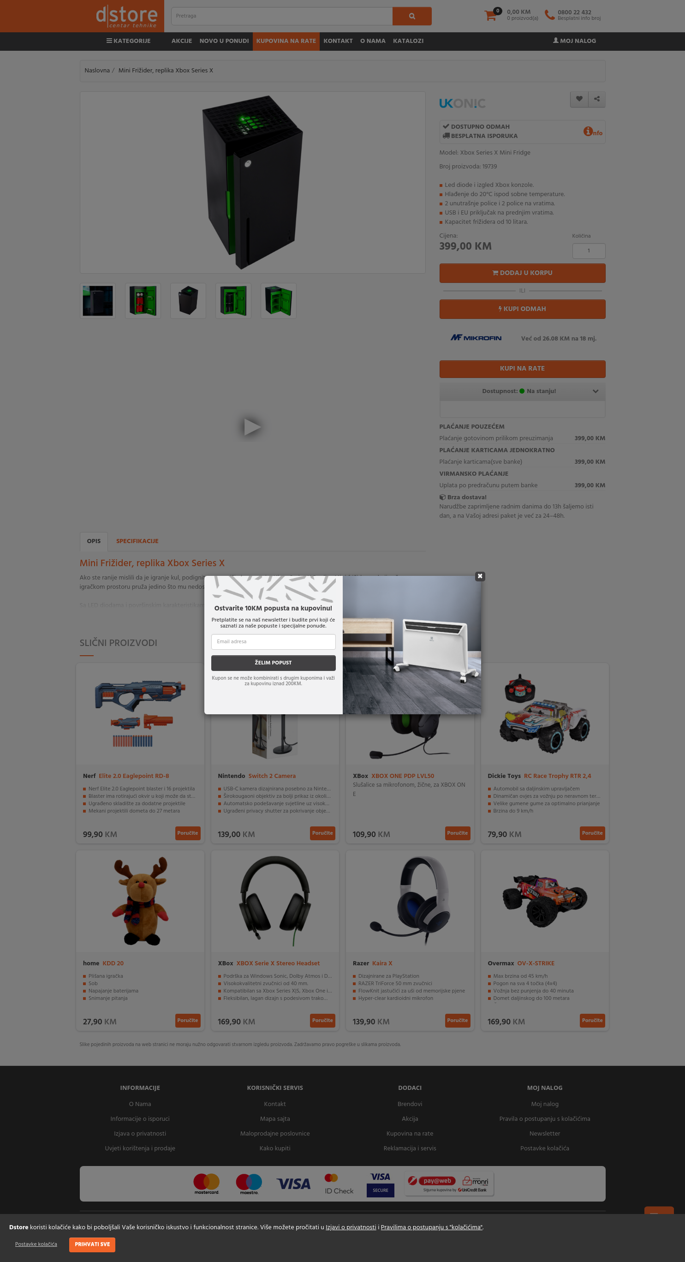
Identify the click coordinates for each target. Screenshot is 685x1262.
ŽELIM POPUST (273, 663)
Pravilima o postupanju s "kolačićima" (431, 1227)
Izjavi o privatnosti (351, 1227)
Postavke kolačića (36, 1244)
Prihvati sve (92, 1244)
